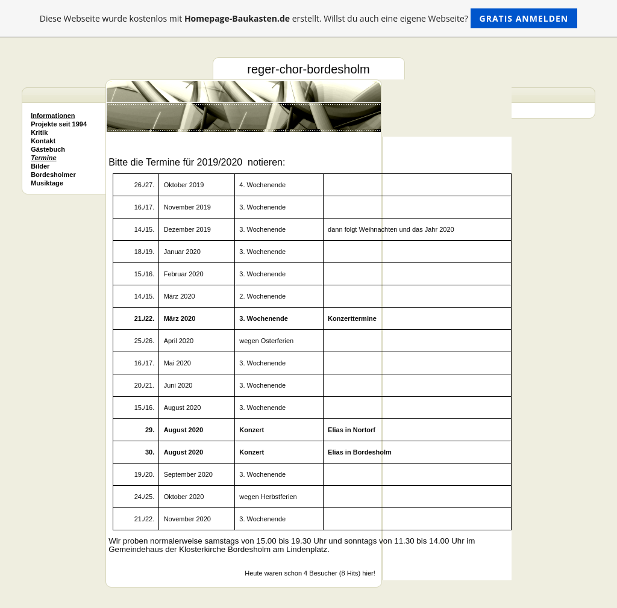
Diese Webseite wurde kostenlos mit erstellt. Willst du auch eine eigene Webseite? (309, 18)
